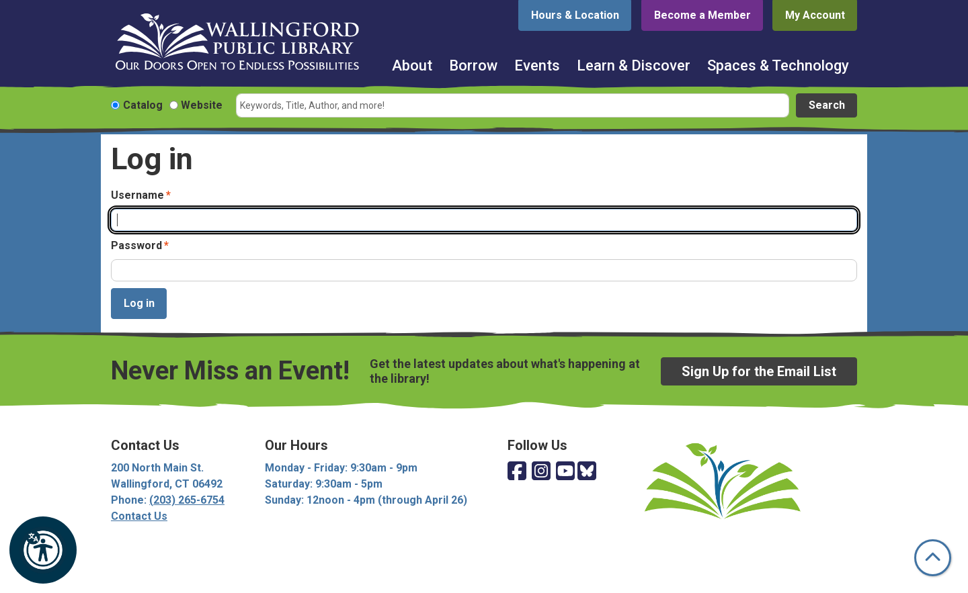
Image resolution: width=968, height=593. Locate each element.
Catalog (143, 105)
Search (827, 105)
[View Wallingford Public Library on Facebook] (517, 472)
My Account (815, 15)
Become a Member (702, 15)
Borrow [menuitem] (473, 65)
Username (137, 195)
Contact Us (139, 516)
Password (136, 245)
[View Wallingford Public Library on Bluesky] (586, 472)
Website (202, 105)
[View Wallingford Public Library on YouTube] (565, 472)
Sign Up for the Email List (759, 371)
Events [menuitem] (537, 65)
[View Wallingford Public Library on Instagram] (541, 472)
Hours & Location (575, 15)
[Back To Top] (932, 557)
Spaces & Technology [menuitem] (778, 65)
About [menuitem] (412, 65)
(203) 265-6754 (187, 500)
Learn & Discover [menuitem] (633, 65)
